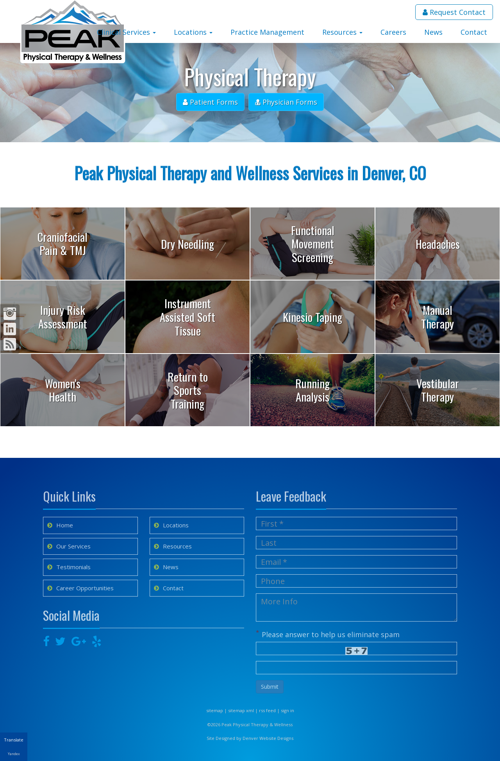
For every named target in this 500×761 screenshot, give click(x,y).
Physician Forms (286, 102)
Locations (193, 32)
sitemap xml (241, 710)
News (433, 32)
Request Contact (454, 12)
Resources (342, 32)
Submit (270, 686)
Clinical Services (126, 32)
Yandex (14, 753)
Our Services (69, 546)
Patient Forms (210, 102)
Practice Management (267, 32)
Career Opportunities (80, 588)
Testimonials (69, 567)
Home (60, 525)
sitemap (214, 710)
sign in (287, 710)
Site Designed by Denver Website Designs (250, 738)
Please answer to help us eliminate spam (328, 633)
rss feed (267, 710)
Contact (474, 32)
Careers (393, 32)
